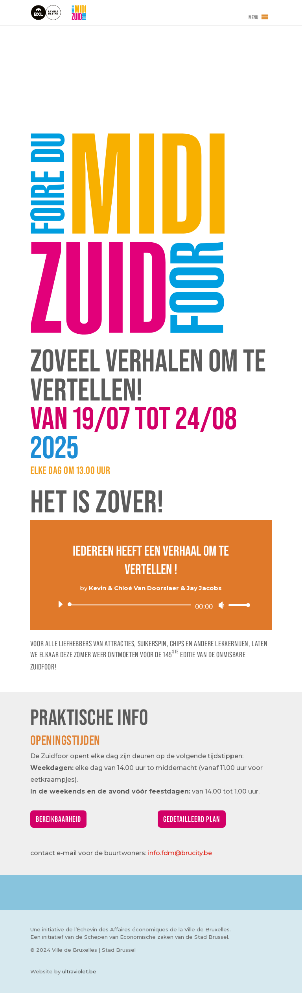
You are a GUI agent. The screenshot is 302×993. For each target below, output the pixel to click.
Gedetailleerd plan (191, 819)
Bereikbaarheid (58, 819)
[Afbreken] (221, 605)
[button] (253, 17)
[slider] (130, 604)
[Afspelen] (60, 604)
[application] (151, 605)
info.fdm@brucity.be (180, 853)
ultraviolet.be (79, 971)
